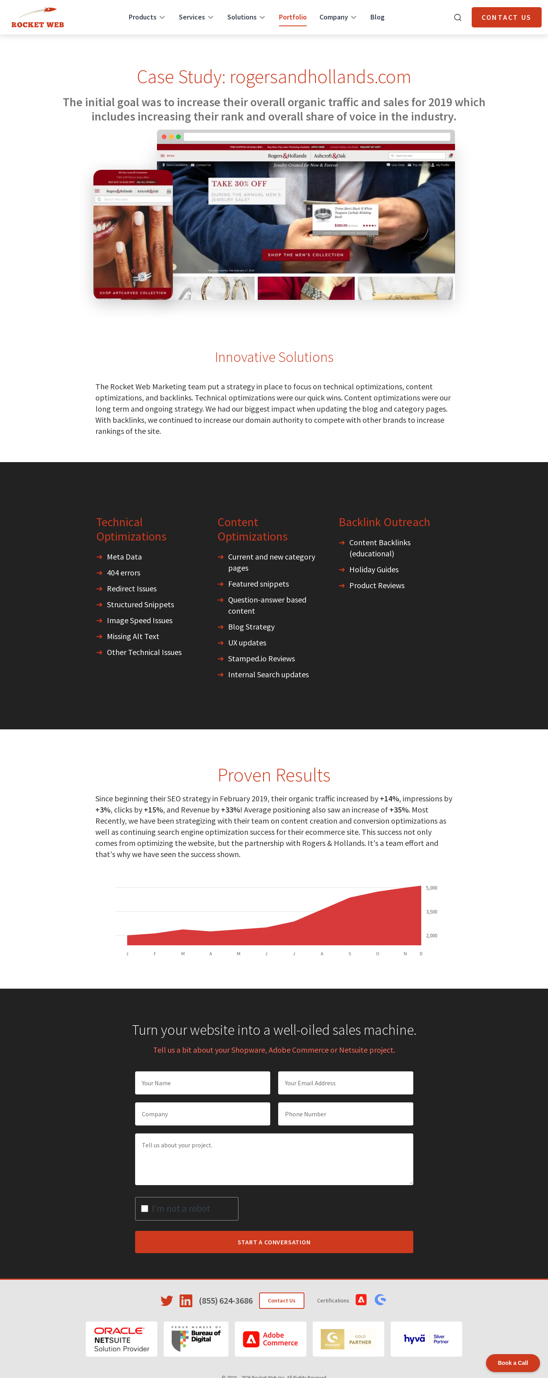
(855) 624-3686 (226, 1300)
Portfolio (293, 16)
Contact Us (507, 17)
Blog (377, 16)
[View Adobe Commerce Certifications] (361, 1299)
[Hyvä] (426, 1339)
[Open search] (457, 17)
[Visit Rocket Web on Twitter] (167, 1300)
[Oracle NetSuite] (121, 1339)
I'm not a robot (181, 1208)
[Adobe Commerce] (270, 1339)
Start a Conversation (274, 1242)
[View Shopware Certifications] (380, 1299)
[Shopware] (348, 1339)
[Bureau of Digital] (196, 1339)
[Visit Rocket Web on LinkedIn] (186, 1300)
